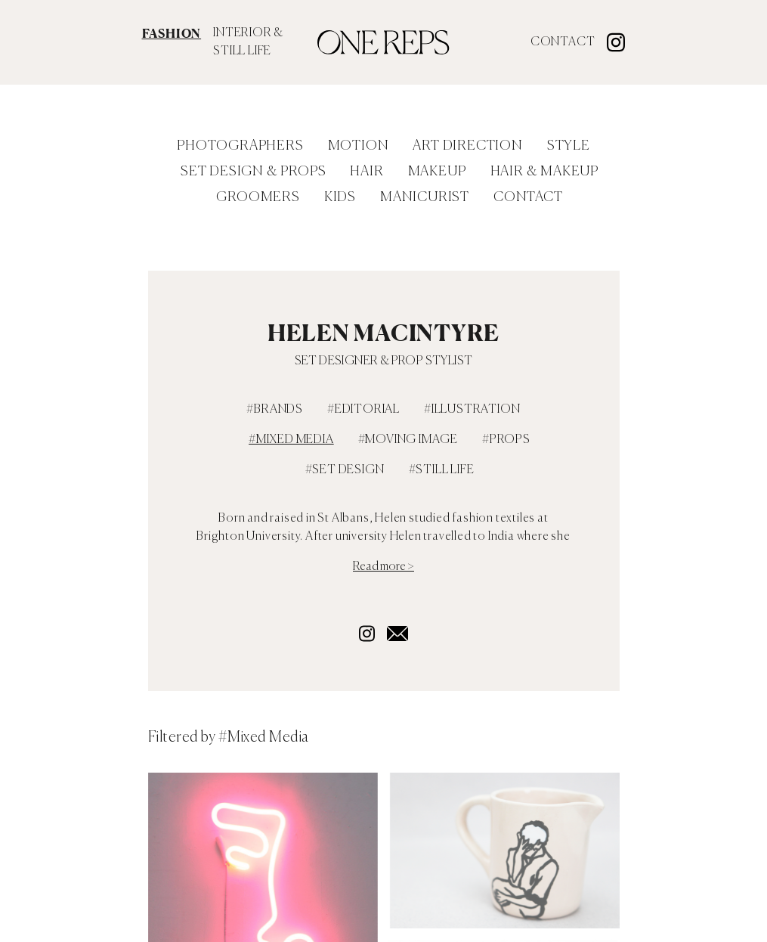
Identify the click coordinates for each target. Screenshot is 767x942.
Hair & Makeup (544, 171)
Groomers (257, 197)
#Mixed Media (291, 440)
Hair (366, 171)
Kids (340, 197)
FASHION (172, 33)
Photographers (240, 146)
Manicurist (424, 197)
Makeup (437, 171)
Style (568, 146)
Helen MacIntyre (383, 332)
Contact (562, 42)
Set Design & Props (253, 171)
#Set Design (345, 470)
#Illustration (472, 410)
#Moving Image (408, 440)
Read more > (383, 567)
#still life (442, 470)
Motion (358, 146)
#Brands (274, 410)
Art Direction (467, 146)
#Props (506, 440)
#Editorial (363, 410)
